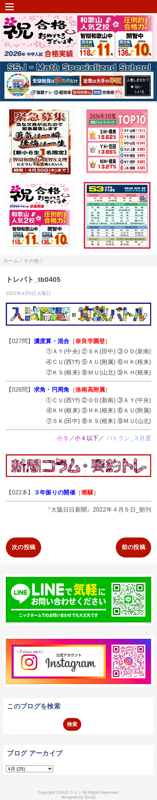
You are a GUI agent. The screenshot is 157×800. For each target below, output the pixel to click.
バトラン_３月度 (128, 438)
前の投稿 (133, 547)
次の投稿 (23, 547)
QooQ (90, 797)
